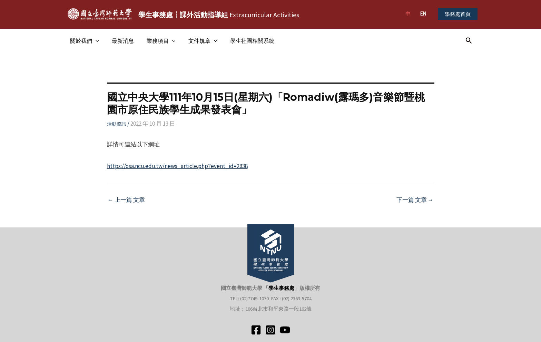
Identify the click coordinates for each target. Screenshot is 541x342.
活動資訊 (116, 124)
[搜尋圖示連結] (468, 41)
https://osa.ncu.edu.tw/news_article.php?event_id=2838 (177, 166)
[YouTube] (285, 330)
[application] (94, 41)
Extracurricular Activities (218, 14)
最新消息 (120, 40)
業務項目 (156, 41)
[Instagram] (270, 330)
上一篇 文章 (126, 200)
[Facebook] (256, 330)
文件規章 (196, 41)
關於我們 (83, 41)
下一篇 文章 (415, 200)
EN (423, 13)
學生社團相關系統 (244, 40)
